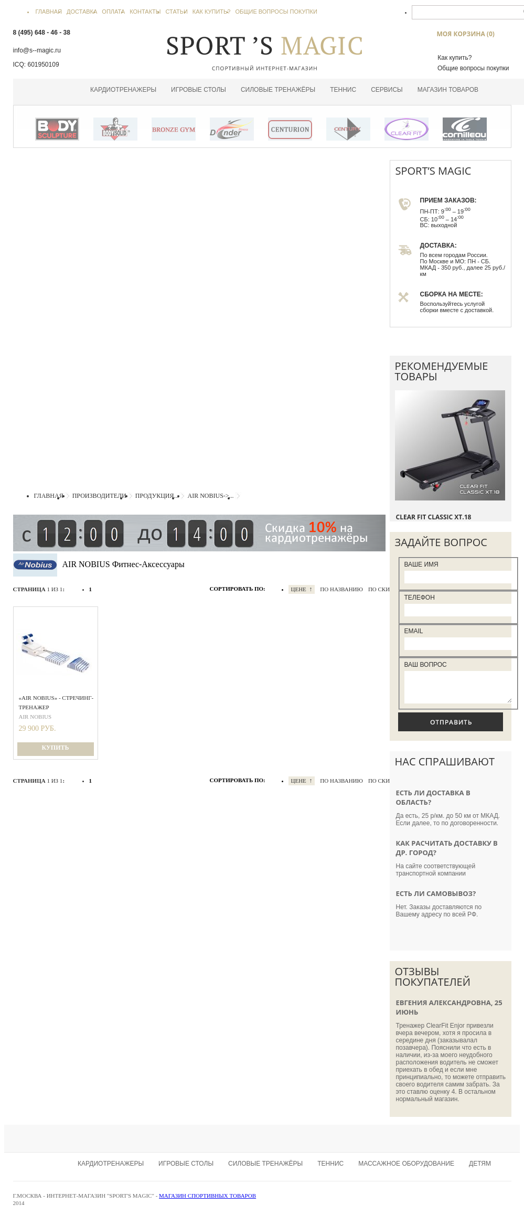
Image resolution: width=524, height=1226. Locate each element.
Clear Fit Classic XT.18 (434, 517)
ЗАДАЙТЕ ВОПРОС (441, 542)
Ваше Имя (421, 564)
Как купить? (454, 57)
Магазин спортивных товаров (207, 1202)
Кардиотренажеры (123, 89)
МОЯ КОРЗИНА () (466, 33)
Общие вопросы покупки (473, 68)
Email (413, 631)
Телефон (419, 597)
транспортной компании (431, 879)
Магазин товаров (448, 89)
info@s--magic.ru (37, 50)
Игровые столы (198, 89)
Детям (480, 1170)
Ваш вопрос (425, 664)
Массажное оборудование (406, 1170)
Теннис (343, 89)
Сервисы (387, 89)
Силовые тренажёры (278, 89)
